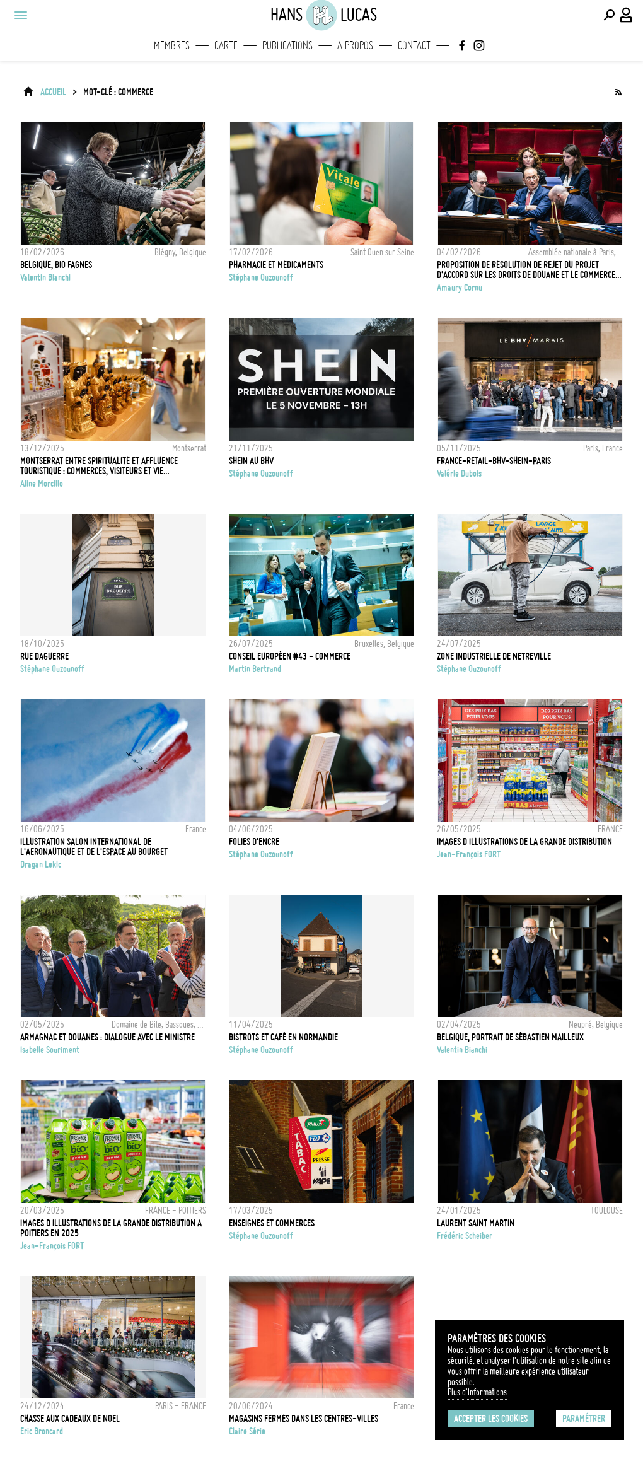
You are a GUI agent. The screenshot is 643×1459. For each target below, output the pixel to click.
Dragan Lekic (40, 864)
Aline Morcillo (41, 483)
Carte (226, 45)
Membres (172, 45)
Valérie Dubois (459, 473)
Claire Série (247, 1431)
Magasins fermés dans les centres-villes (303, 1419)
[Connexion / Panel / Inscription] (626, 15)
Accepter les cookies (491, 1418)
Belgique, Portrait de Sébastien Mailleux (510, 1037)
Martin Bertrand (255, 669)
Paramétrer (583, 1418)
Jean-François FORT (469, 854)
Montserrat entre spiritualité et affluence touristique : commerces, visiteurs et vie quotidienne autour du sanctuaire (99, 466)
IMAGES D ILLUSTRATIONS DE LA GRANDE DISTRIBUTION (524, 842)
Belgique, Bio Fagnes (56, 265)
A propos (355, 45)
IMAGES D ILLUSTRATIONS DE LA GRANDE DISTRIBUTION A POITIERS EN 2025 (111, 1228)
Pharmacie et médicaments (276, 265)
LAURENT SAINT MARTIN (475, 1223)
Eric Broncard (41, 1431)
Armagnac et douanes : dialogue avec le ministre (107, 1037)
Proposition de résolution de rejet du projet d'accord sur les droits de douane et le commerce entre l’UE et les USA (526, 270)
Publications (287, 45)
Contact (414, 45)
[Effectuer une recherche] (609, 15)
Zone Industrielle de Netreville (494, 656)
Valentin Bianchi (45, 277)
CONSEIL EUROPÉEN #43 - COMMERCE (289, 656)
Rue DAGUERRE (44, 656)
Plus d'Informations (477, 1392)
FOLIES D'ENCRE (254, 842)
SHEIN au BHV (251, 461)
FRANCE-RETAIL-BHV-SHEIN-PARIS (494, 461)
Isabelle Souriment (49, 1049)
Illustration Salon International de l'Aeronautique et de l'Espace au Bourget (94, 847)
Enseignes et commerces (272, 1223)
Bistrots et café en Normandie (283, 1037)
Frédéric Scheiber (464, 1235)
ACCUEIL (53, 92)
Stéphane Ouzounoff (261, 277)
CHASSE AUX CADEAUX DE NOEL (70, 1419)
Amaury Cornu (459, 287)
